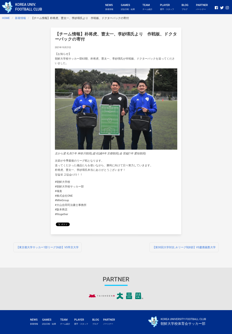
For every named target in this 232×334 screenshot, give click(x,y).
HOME (6, 18)
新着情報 (20, 18)
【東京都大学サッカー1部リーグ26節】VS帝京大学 (47, 247)
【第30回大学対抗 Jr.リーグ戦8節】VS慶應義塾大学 (184, 247)
